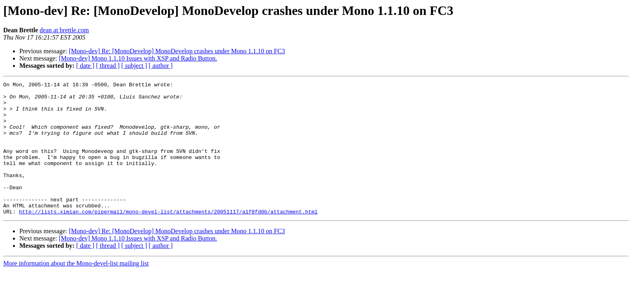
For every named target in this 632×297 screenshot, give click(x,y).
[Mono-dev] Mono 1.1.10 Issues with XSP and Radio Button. (138, 58)
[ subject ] (134, 65)
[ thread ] (108, 65)
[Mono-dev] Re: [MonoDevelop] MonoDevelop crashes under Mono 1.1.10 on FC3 (177, 51)
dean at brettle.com (64, 30)
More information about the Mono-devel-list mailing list (76, 290)
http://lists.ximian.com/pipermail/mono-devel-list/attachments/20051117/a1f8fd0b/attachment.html (168, 238)
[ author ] (161, 65)
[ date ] (85, 65)
